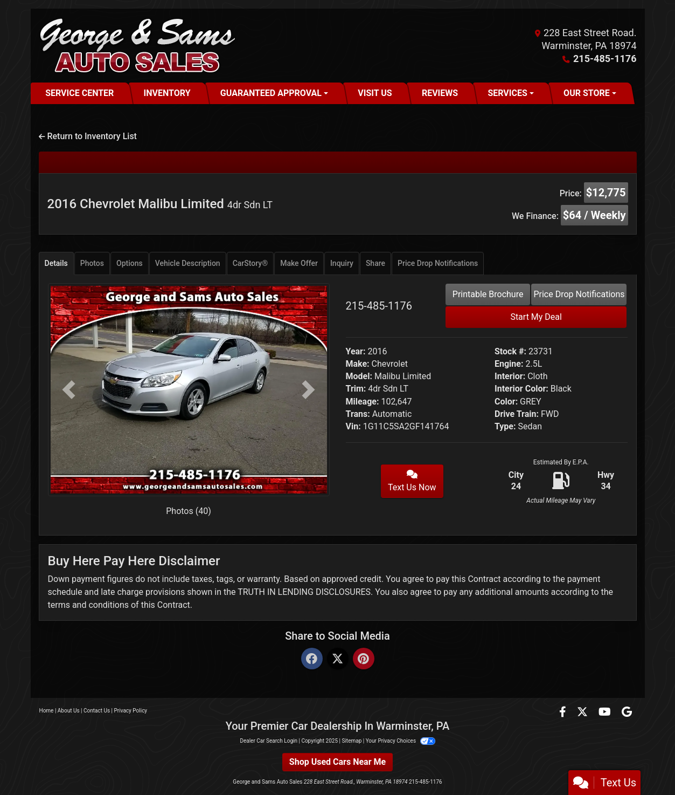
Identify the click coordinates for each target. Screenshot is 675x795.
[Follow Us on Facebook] (564, 713)
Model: (359, 376)
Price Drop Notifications (578, 294)
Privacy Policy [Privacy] (131, 711)
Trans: (358, 414)
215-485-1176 (604, 58)
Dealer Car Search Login (268, 741)
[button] (69, 389)
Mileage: (362, 401)
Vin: (353, 426)
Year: (356, 351)
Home (46, 711)
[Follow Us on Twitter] (583, 713)
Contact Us (96, 711)
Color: (506, 401)
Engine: (509, 364)
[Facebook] (312, 659)
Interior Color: (521, 388)
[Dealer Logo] (139, 45)
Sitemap (351, 741)
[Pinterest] (363, 659)
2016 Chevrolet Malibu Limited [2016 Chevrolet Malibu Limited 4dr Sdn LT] (160, 203)
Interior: (510, 376)
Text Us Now (412, 481)
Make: (358, 364)
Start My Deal (536, 317)
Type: (505, 426)
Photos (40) (188, 511)
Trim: (356, 388)
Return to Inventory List (88, 136)
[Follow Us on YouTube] (605, 713)
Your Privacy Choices (400, 741)
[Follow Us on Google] (626, 713)
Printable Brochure (488, 294)
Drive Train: (517, 414)
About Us (69, 711)
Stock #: (510, 351)
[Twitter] (338, 659)
